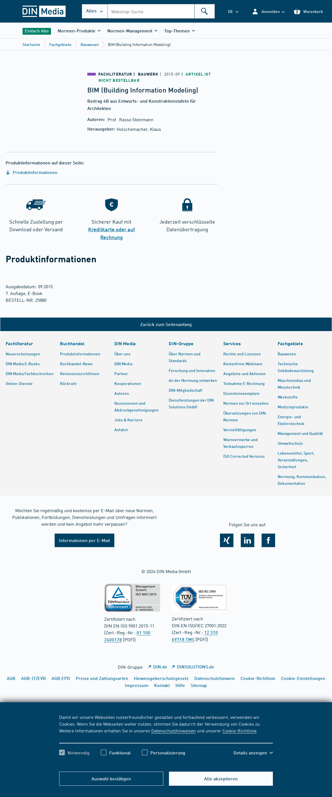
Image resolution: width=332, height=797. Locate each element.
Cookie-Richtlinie (239, 730)
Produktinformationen (31, 172)
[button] (268, 11)
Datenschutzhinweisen (173, 730)
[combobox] (161, 11)
